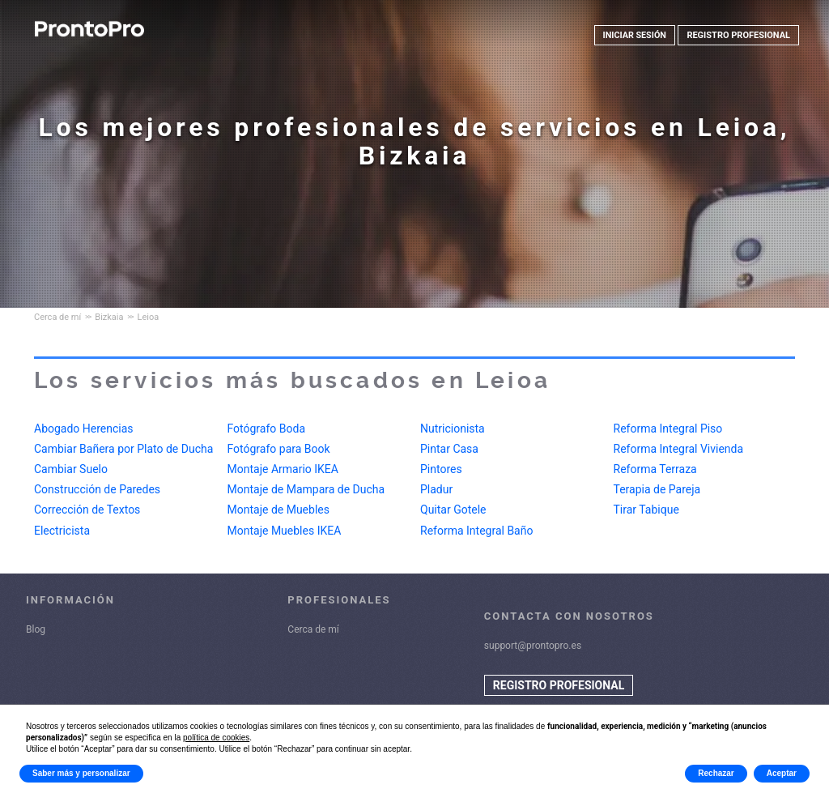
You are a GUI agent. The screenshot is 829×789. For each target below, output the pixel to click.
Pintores (441, 469)
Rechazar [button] (715, 773)
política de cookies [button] (216, 737)
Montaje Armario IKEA (282, 469)
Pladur (436, 489)
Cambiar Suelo (71, 469)
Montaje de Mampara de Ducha (306, 489)
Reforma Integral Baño (476, 530)
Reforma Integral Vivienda (679, 448)
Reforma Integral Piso (668, 428)
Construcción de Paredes (97, 489)
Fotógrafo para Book (278, 448)
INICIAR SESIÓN (634, 35)
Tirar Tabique (646, 509)
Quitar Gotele (453, 509)
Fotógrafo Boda (266, 428)
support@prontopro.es (532, 645)
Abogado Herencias (84, 428)
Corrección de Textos (87, 509)
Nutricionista (452, 428)
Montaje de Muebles (278, 509)
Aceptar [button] (782, 773)
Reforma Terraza (655, 469)
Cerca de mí (313, 629)
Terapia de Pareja (657, 489)
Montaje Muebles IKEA (284, 530)
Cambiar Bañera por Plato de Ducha (123, 448)
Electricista (62, 530)
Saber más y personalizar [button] (81, 773)
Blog (35, 629)
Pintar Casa (449, 448)
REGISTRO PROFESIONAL (738, 35)
